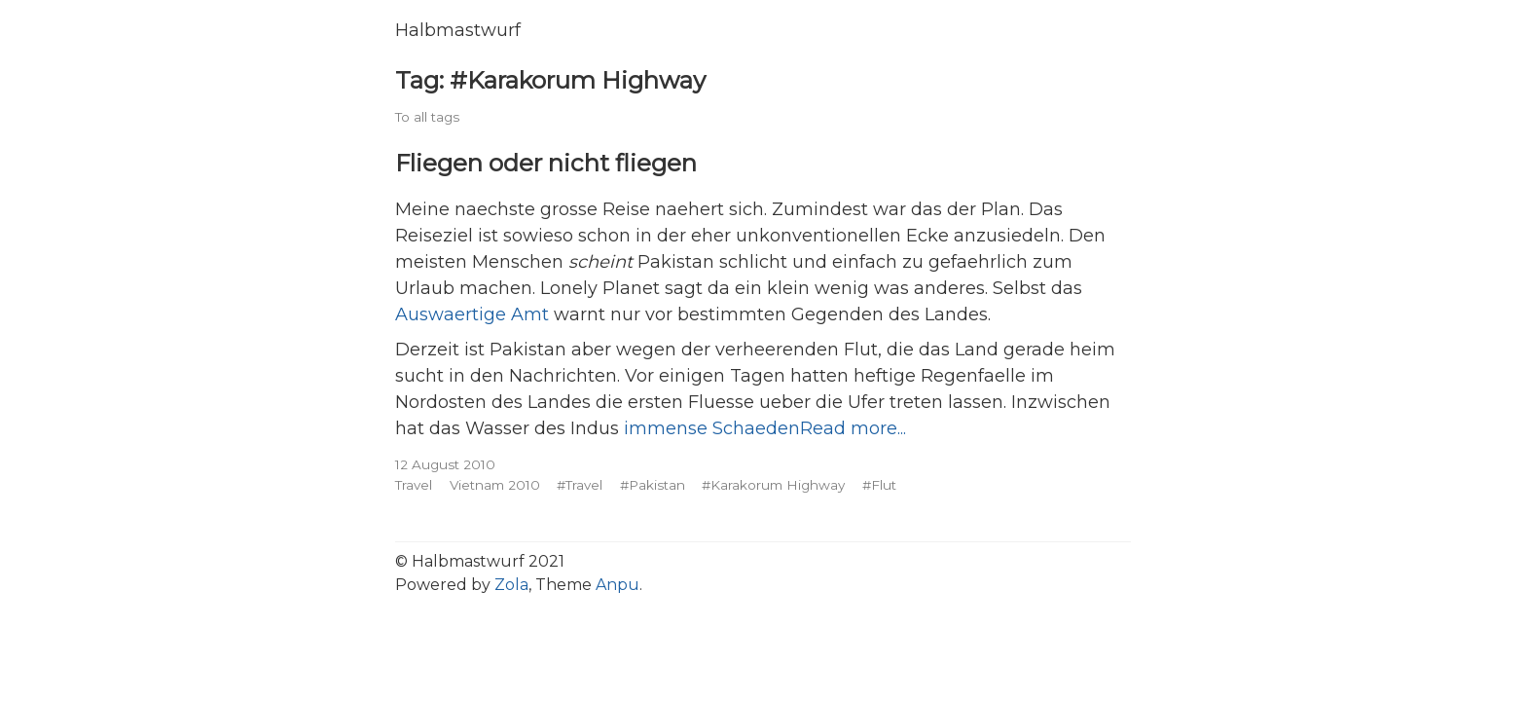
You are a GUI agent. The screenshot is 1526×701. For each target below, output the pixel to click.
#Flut (879, 485)
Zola (511, 584)
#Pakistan (652, 485)
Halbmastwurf (458, 30)
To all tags (427, 117)
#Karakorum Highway (773, 485)
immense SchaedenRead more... (765, 428)
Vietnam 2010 (495, 485)
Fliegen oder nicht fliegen (546, 162)
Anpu (617, 584)
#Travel (579, 485)
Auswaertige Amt (472, 314)
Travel (413, 485)
